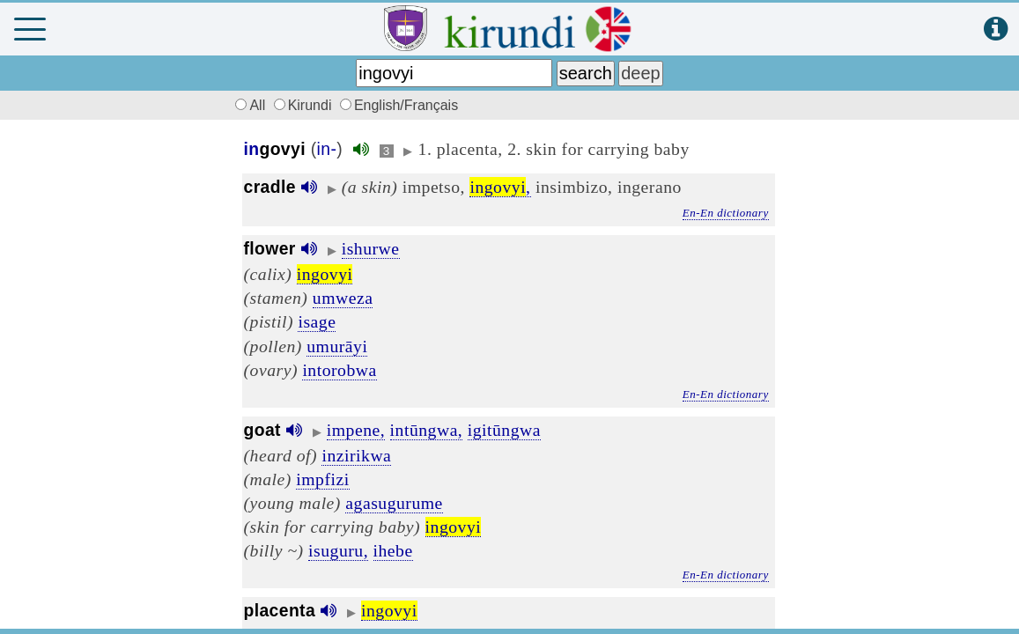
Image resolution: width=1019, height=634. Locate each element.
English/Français (399, 105)
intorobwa (339, 370)
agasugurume (393, 502)
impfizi (322, 479)
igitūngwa (504, 429)
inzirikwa (356, 455)
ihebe (393, 550)
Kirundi (305, 105)
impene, (356, 429)
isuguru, (338, 550)
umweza (343, 297)
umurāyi (336, 346)
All (248, 105)
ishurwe (371, 248)
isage (317, 321)
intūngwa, (426, 429)
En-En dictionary (726, 212)
